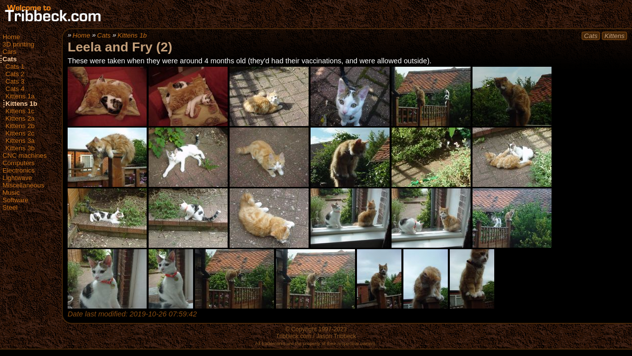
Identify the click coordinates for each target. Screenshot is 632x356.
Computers (18, 163)
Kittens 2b (20, 126)
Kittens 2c (20, 133)
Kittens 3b (20, 148)
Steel (9, 207)
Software (15, 200)
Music (11, 192)
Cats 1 (15, 66)
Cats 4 (15, 88)
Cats (9, 59)
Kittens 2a (20, 118)
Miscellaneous (23, 185)
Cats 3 (15, 81)
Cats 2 (15, 74)
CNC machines (24, 155)
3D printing (18, 44)
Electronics (18, 170)
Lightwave (17, 177)
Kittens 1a (20, 96)
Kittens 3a (20, 140)
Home (11, 37)
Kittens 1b (21, 103)
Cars (9, 51)
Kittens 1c (20, 111)
